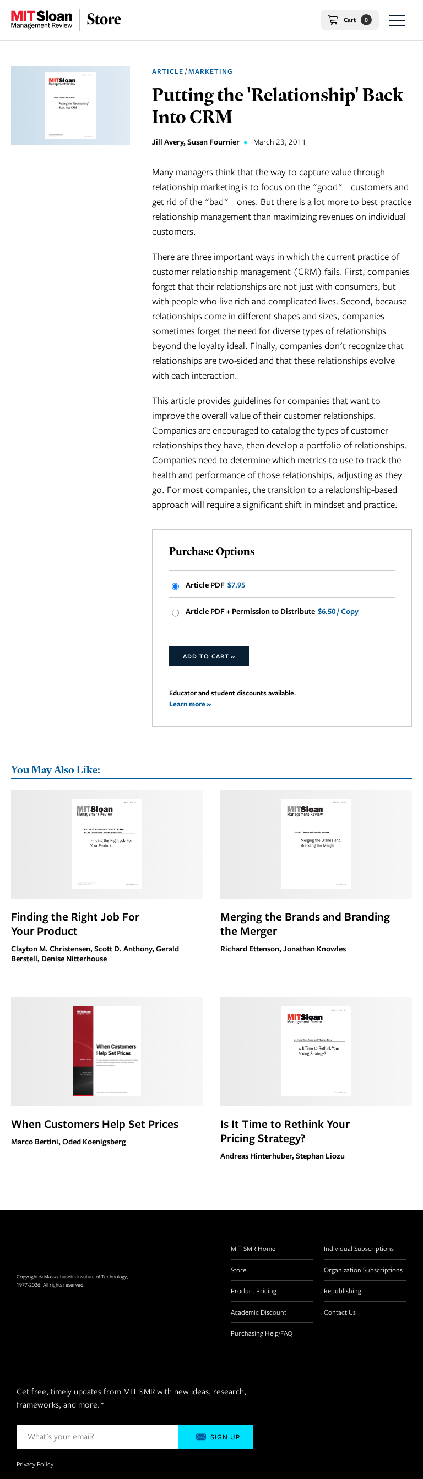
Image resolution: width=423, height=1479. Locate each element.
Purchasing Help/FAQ (261, 1332)
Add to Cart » (209, 656)
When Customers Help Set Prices (94, 1123)
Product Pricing (253, 1290)
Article (167, 71)
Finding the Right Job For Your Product (75, 923)
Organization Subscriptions (363, 1269)
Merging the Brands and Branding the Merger (305, 923)
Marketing (210, 71)
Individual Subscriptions (359, 1248)
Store (238, 1269)
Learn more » (190, 703)
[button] (397, 20)
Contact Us (340, 1312)
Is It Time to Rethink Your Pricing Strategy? (285, 1130)
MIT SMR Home (253, 1248)
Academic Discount (258, 1312)
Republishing (342, 1290)
